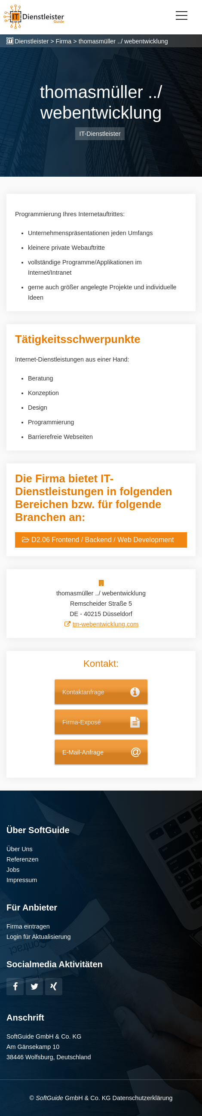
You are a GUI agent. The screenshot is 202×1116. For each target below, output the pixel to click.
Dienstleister (32, 41)
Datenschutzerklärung (142, 1098)
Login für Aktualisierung (38, 936)
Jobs (12, 869)
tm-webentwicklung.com (106, 624)
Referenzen (22, 859)
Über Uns (19, 849)
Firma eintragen (28, 926)
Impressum (21, 880)
